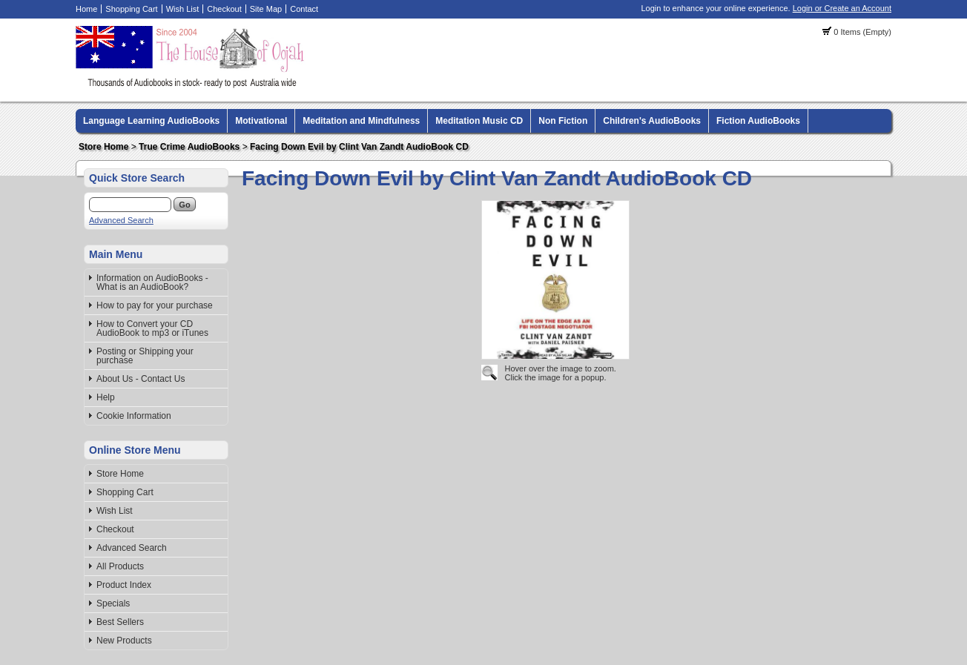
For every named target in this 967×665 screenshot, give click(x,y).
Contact (304, 8)
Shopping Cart (131, 8)
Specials (113, 603)
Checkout (224, 8)
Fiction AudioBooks (758, 121)
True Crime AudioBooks (189, 147)
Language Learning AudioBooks (151, 121)
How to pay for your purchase (154, 305)
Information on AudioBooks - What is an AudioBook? (152, 282)
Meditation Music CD (479, 121)
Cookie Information (133, 416)
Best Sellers (120, 622)
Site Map (266, 8)
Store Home (103, 147)
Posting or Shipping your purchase (145, 355)
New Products (124, 640)
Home (86, 8)
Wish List (182, 8)
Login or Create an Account (842, 8)
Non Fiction (562, 121)
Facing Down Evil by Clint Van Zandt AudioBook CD (359, 147)
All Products (120, 566)
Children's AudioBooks (652, 121)
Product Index (123, 585)
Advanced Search (121, 220)
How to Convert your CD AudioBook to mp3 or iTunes (152, 328)
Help (105, 397)
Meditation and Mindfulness (361, 121)
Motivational (261, 121)
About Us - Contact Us (140, 379)
